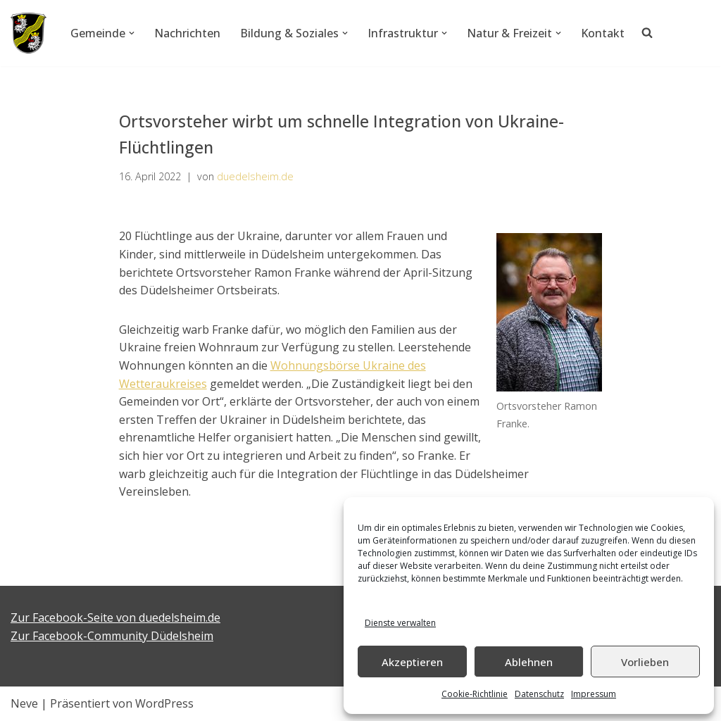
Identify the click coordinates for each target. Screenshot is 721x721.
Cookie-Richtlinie (474, 694)
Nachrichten (187, 33)
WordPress (164, 703)
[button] (131, 33)
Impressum (593, 694)
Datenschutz (539, 694)
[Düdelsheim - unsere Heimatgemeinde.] (28, 33)
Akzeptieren (412, 662)
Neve (24, 703)
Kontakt (603, 33)
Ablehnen (529, 662)
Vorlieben (645, 662)
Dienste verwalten (400, 623)
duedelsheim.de (255, 176)
